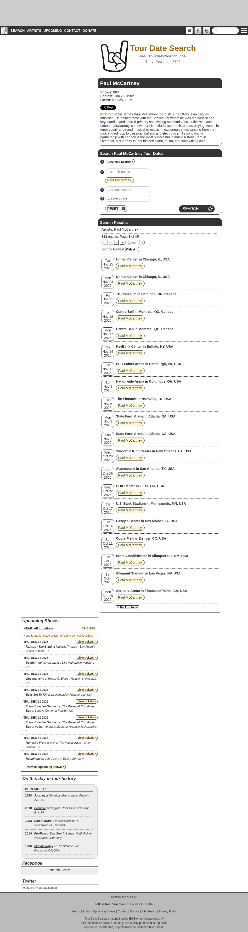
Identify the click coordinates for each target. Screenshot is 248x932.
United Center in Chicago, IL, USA (143, 259)
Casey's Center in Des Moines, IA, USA (147, 521)
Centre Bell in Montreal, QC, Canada (144, 312)
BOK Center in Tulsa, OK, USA (140, 486)
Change (88, 628)
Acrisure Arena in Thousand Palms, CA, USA (151, 591)
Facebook (136, 904)
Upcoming (53, 31)
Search (18, 31)
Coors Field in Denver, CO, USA (141, 538)
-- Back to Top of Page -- (124, 897)
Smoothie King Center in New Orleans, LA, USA (154, 451)
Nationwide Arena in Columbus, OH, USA (148, 381)
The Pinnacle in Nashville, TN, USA (143, 399)
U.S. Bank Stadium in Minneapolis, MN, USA (151, 503)
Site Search (148, 911)
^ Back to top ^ (127, 607)
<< (104, 242)
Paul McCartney (126, 229)
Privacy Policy (168, 911)
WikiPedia (108, 114)
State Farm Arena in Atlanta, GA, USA (145, 416)
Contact (72, 31)
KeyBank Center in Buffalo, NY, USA (144, 346)
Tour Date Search (59, 870)
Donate (89, 31)
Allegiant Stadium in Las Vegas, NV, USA (148, 573)
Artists (34, 31)
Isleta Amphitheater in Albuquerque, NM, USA (152, 556)
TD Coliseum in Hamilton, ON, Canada (146, 294)
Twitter (149, 904)
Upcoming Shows (104, 911)
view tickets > (87, 641)
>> (122, 242)
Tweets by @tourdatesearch (39, 887)
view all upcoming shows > (45, 767)
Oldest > (132, 249)
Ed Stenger (136, 918)
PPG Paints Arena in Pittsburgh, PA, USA (148, 364)
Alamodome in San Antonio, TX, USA (145, 469)
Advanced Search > (120, 161)
